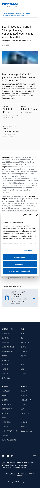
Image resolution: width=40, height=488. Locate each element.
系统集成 (5, 365)
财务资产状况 (6, 404)
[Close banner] (37, 215)
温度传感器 (6, 342)
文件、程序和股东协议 (9, 431)
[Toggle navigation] (36, 5)
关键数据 (5, 395)
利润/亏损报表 (7, 409)
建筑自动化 (6, 378)
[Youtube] (9, 455)
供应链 (23, 374)
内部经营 (5, 435)
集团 (22, 333)
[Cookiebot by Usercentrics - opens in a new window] (24, 215)
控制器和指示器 (7, 351)
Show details (28, 250)
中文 (34, 456)
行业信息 (5, 400)
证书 (22, 418)
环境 (22, 365)
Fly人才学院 (25, 342)
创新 (22, 369)
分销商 (23, 404)
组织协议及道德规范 (9, 440)
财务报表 (5, 413)
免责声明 (31, 474)
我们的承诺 (25, 356)
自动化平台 (6, 360)
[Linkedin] (4, 455)
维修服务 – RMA (26, 400)
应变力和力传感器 (8, 347)
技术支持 (24, 395)
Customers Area (26, 431)
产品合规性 (25, 422)
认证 (22, 409)
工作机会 (24, 351)
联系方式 (24, 391)
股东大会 (5, 427)
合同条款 (24, 427)
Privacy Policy (10, 474)
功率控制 (5, 356)
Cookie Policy (22, 474)
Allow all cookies (20, 257)
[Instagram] (13, 455)
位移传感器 (6, 333)
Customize (20, 264)
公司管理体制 (6, 422)
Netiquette (20, 475)
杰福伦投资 (6, 391)
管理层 (4, 418)
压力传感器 (6, 338)
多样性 (23, 347)
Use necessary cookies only (20, 271)
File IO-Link (25, 413)
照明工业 (5, 374)
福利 (22, 338)
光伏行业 (5, 369)
